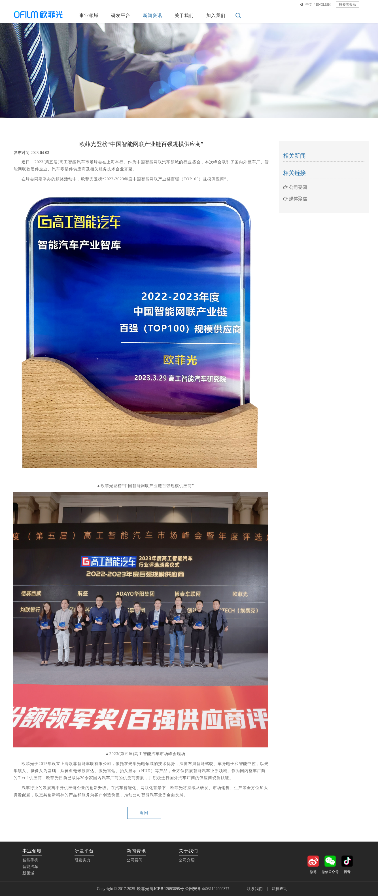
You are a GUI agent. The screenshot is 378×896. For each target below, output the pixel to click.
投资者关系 (347, 5)
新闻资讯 (152, 15)
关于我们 (184, 15)
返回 (144, 813)
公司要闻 (295, 187)
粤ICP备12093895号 (167, 889)
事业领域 (89, 15)
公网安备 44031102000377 (207, 889)
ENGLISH (323, 5)
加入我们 (216, 15)
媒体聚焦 (295, 198)
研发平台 (120, 15)
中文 (308, 5)
